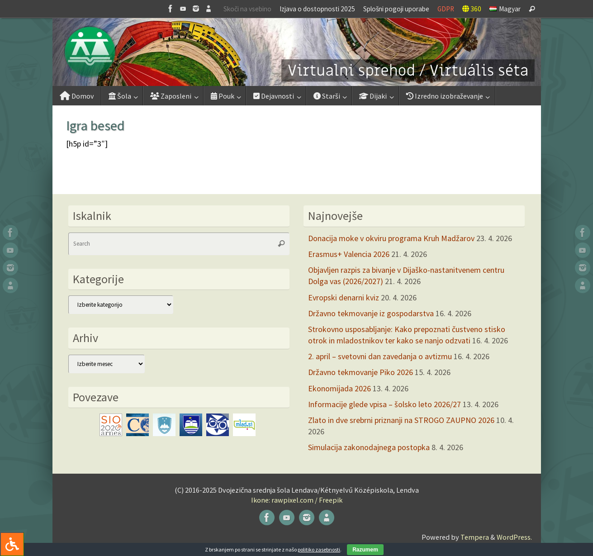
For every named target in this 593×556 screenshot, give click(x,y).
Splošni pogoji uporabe (396, 9)
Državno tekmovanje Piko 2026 (360, 372)
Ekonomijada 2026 (339, 388)
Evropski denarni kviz (343, 297)
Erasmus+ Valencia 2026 (348, 254)
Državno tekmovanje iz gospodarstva (371, 313)
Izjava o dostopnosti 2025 (317, 9)
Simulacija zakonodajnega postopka (369, 447)
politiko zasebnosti (319, 549)
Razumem (365, 549)
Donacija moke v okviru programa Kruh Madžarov (391, 238)
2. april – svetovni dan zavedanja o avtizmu (380, 356)
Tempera (474, 537)
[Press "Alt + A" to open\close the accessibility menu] (12, 544)
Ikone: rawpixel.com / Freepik (296, 499)
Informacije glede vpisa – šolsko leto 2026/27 (384, 404)
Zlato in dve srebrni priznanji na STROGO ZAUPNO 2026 (401, 420)
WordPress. (514, 537)
